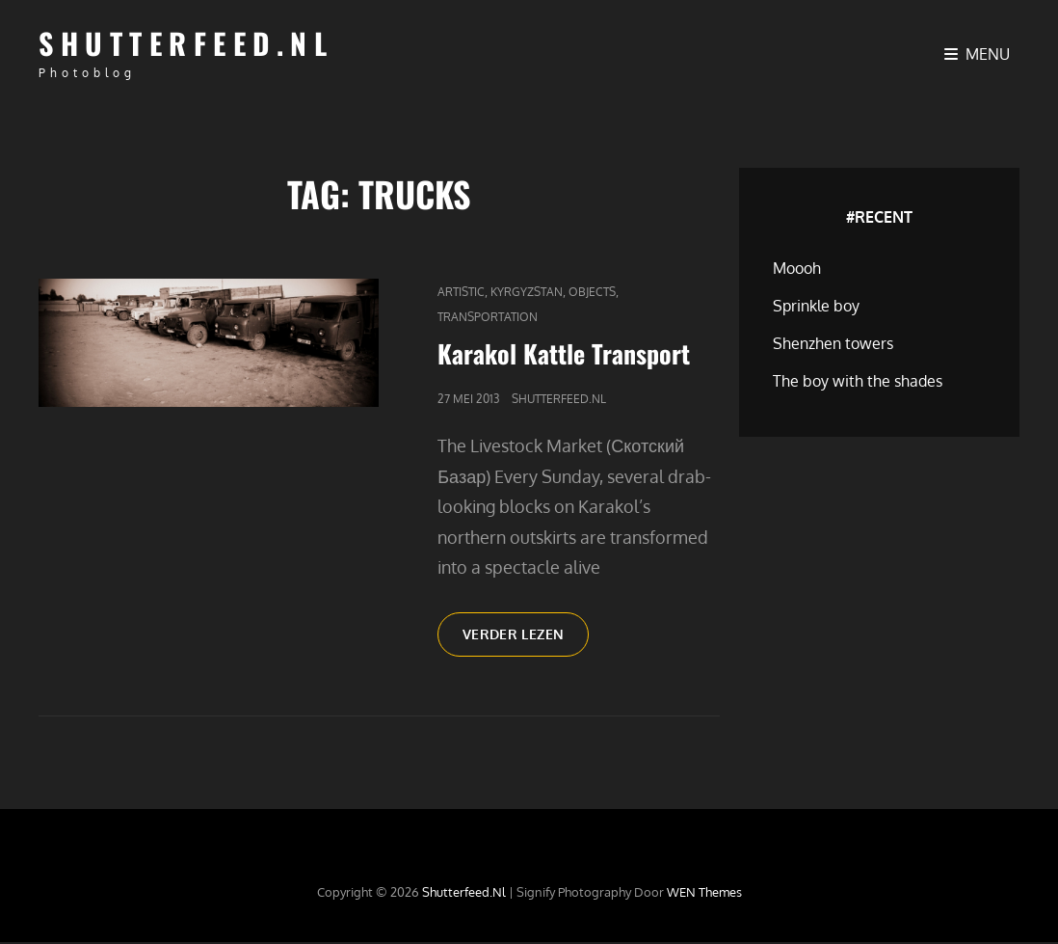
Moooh (797, 268)
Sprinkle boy (816, 305)
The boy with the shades (857, 381)
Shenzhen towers (833, 343)
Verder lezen (530, 642)
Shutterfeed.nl (186, 43)
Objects (592, 291)
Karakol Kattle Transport (563, 353)
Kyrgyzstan (526, 291)
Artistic (461, 291)
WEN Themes (704, 895)
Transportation (487, 317)
